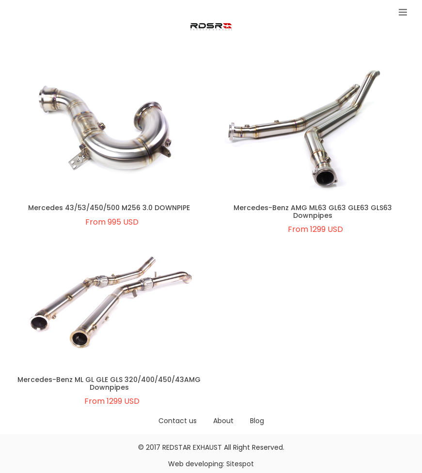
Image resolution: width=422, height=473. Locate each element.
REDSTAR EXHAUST (192, 447)
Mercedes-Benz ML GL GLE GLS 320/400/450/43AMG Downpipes (109, 383)
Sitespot (240, 464)
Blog (257, 421)
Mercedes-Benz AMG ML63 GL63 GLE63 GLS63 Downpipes (313, 211)
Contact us (177, 421)
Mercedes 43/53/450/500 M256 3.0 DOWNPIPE (109, 208)
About (223, 421)
